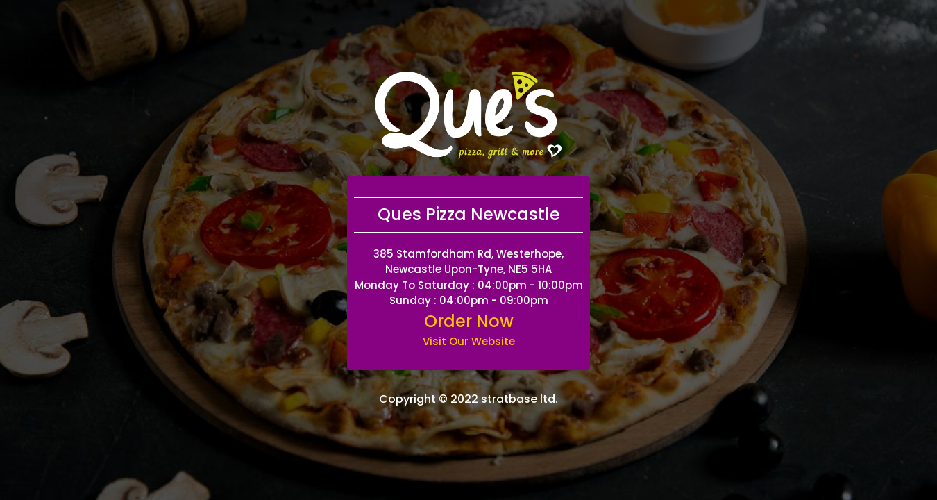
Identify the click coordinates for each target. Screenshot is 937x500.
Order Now (469, 321)
